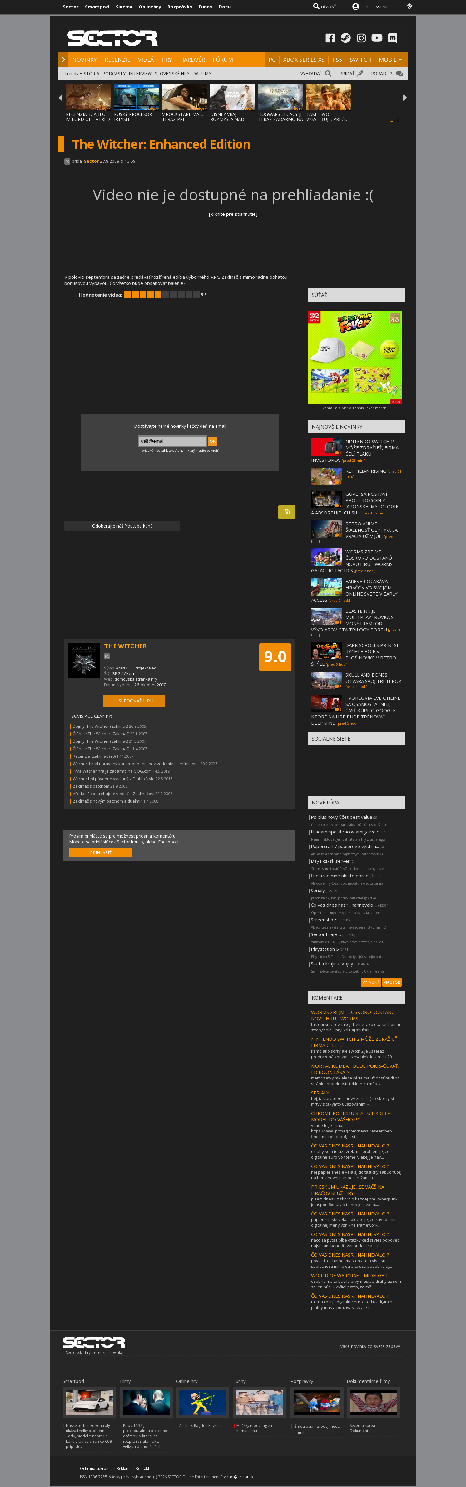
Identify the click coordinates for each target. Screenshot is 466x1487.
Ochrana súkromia (96, 1468)
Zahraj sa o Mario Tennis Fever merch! (355, 407)
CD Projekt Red (142, 668)
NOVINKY (84, 59)
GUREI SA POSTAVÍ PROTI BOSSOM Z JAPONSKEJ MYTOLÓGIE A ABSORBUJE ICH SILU (355, 503)
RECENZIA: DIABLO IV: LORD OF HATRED (88, 116)
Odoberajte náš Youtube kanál (122, 526)
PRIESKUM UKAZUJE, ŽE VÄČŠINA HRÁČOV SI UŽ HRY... (347, 1190)
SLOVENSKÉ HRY (172, 73)
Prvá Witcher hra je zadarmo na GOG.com (112, 771)
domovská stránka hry (136, 679)
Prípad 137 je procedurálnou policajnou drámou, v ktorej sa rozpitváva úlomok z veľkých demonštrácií (146, 1436)
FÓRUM (223, 59)
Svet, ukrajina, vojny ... (334, 963)
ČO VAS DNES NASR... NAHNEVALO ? (350, 1145)
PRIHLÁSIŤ (101, 853)
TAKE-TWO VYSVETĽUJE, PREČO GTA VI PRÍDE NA (327, 119)
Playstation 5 (325, 949)
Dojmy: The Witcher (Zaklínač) (100, 726)
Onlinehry (150, 6)
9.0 (275, 656)
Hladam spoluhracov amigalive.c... (346, 831)
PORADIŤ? (381, 73)
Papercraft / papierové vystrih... (345, 846)
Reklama (124, 1468)
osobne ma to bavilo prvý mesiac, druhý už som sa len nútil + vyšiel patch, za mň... (356, 1284)
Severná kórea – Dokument (364, 1428)
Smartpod (97, 6)
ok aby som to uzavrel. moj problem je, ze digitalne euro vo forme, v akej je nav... (350, 1154)
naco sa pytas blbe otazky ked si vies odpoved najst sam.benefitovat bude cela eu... (355, 1242)
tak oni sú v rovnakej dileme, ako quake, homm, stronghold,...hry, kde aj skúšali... (356, 1027)
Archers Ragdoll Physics (200, 1425)
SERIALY (320, 1092)
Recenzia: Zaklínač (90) (94, 756)
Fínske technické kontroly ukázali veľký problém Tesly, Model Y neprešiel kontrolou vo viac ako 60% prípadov (89, 1436)
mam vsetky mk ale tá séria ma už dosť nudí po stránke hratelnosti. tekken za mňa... (355, 1080)
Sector (71, 6)
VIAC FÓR (392, 982)
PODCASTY (114, 73)
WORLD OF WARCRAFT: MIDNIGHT (349, 1275)
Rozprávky (179, 6)
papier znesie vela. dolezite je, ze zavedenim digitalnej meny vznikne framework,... (354, 1222)
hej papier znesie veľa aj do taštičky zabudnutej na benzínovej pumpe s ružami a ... (356, 1174)
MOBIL (388, 59)
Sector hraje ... (326, 934)
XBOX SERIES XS (304, 59)
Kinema (123, 6)
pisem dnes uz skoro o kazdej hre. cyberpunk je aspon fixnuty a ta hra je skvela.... (354, 1201)
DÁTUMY (201, 73)
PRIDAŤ (347, 73)
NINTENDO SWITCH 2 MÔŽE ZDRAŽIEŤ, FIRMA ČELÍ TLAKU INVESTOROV (355, 450)
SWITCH (360, 59)
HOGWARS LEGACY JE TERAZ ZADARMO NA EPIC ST (280, 119)
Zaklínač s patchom (91, 786)
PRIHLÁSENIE (377, 7)
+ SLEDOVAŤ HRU (134, 701)
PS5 (337, 59)
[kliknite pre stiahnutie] (233, 214)
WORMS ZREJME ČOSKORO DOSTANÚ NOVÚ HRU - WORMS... (353, 1015)
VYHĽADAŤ (311, 73)
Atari (120, 668)
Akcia (129, 673)
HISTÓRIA (89, 73)
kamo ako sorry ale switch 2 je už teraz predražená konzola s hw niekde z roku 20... (352, 1054)
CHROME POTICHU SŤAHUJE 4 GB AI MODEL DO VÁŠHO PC (351, 1116)
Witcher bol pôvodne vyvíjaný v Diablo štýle (114, 778)
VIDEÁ (146, 59)
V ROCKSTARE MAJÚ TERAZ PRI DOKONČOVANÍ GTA (183, 119)
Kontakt (142, 1468)
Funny (205, 6)
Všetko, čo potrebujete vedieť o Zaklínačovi (113, 793)
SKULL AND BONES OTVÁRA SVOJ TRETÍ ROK (373, 678)
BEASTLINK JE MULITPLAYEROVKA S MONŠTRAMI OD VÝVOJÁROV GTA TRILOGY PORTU (352, 620)
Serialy (318, 890)
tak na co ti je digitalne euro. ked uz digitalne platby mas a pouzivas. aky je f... (353, 1304)
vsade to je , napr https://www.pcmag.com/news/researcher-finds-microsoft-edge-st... (351, 1130)
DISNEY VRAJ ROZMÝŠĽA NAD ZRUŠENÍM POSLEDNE (227, 121)
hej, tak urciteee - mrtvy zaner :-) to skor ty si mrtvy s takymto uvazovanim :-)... (352, 1101)
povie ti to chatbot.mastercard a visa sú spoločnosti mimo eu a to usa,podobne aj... (351, 1263)
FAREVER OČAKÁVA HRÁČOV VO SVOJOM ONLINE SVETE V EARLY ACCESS (354, 590)
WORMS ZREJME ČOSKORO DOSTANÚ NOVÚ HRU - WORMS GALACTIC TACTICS (352, 560)
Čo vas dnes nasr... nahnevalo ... (344, 905)
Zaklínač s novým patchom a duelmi (106, 801)
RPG (116, 673)
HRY (166, 59)
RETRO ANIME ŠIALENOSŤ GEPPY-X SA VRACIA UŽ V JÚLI (371, 529)
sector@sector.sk (238, 1477)
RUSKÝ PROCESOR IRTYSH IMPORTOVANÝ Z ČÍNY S (133, 121)
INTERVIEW (140, 73)
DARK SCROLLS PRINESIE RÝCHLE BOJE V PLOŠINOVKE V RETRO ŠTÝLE (356, 654)
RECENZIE (117, 59)
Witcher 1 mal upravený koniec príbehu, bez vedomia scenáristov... (136, 763)
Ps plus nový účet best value (341, 817)
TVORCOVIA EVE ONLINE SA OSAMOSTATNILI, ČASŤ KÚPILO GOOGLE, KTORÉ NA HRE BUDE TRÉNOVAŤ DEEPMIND (355, 710)
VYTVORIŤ (371, 982)
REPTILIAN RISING (365, 471)
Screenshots (324, 919)
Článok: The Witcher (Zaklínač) (101, 733)
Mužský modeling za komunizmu (254, 1428)
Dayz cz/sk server (330, 861)
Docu (225, 6)
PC (272, 59)
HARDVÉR (192, 59)
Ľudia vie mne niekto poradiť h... (344, 875)
